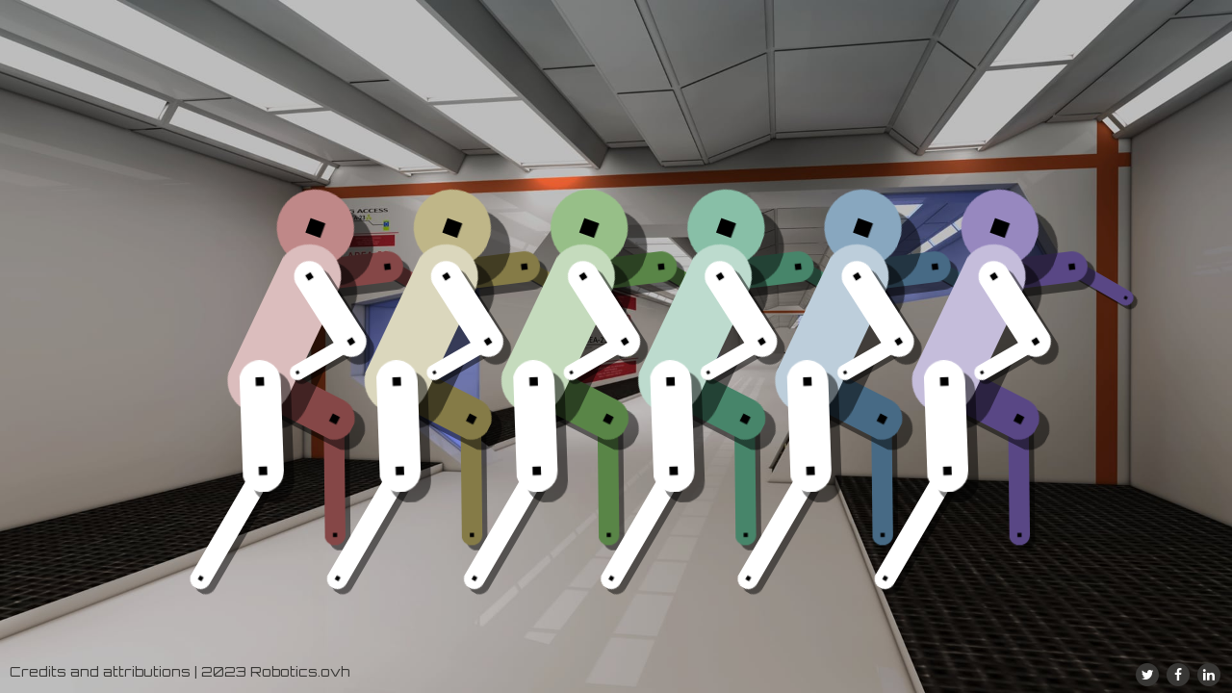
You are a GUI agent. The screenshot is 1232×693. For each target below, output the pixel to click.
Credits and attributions (100, 671)
